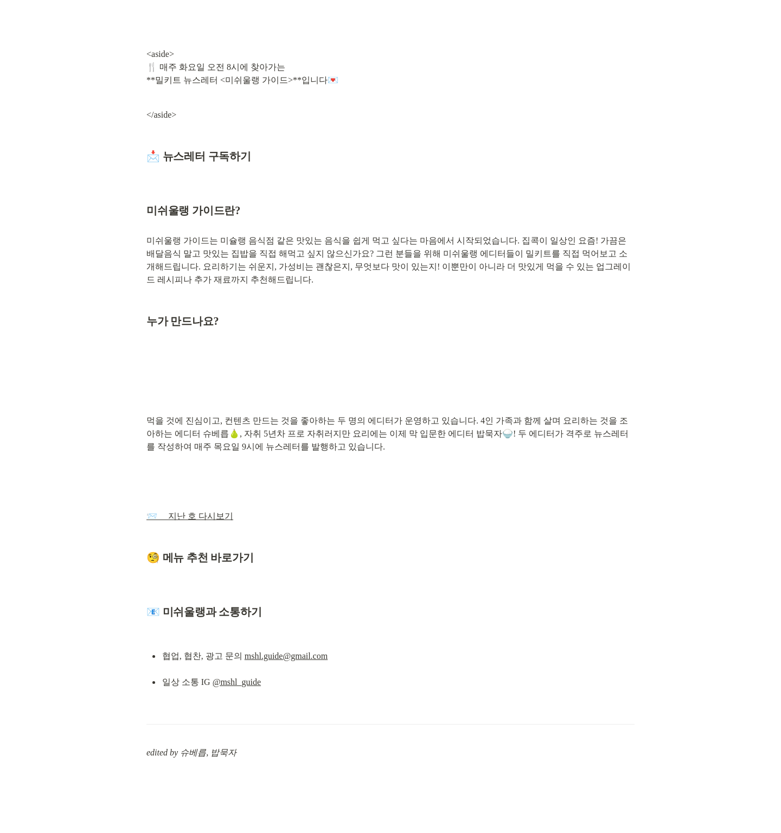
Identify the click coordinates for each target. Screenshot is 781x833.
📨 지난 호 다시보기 (189, 516)
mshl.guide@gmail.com (286, 656)
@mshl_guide (237, 682)
